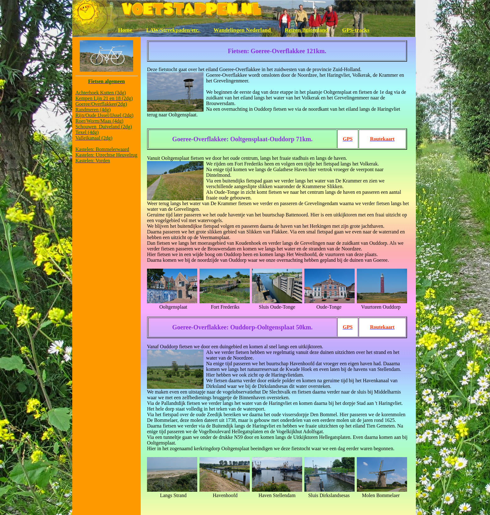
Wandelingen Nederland (243, 30)
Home (125, 30)
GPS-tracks (355, 30)
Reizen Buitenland (307, 30)
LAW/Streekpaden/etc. (173, 30)
